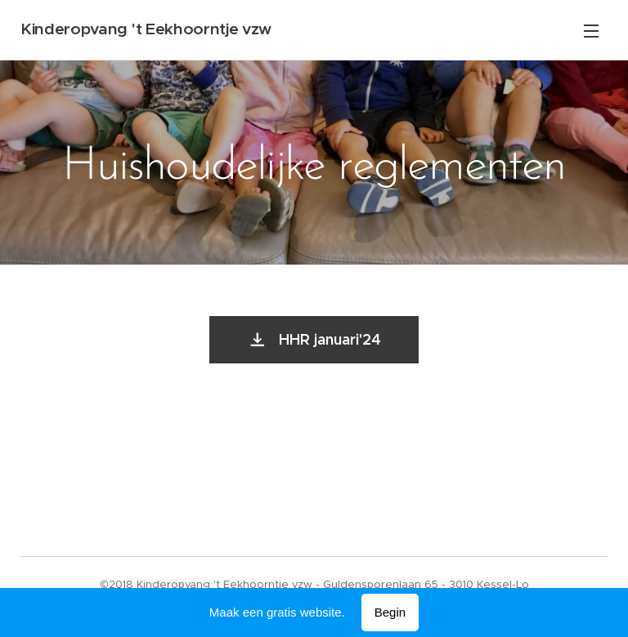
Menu (591, 31)
